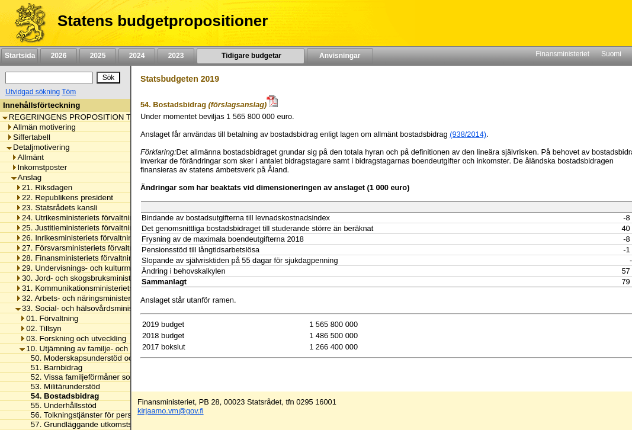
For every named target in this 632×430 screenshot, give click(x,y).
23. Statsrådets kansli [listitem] (56, 207)
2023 (176, 56)
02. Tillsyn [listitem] (40, 328)
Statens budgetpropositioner (162, 21)
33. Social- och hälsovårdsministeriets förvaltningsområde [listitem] (119, 308)
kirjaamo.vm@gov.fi (170, 410)
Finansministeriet (562, 54)
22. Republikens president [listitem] (64, 197)
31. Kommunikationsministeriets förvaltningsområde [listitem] (109, 288)
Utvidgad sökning (32, 92)
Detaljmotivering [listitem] (38, 147)
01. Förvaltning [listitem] (49, 318)
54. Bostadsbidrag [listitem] (62, 396)
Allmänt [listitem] (27, 157)
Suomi (611, 54)
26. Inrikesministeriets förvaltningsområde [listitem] (91, 237)
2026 (58, 56)
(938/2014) (468, 134)
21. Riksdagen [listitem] (43, 187)
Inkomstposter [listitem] (39, 167)
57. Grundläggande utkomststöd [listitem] (83, 424)
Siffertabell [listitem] (28, 137)
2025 (98, 56)
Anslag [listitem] (26, 177)
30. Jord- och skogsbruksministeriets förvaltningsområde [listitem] (117, 278)
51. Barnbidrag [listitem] (53, 367)
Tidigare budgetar (250, 56)
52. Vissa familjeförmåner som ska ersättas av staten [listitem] (120, 377)
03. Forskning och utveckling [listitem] (73, 338)
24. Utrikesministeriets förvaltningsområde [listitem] (92, 217)
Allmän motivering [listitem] (41, 127)
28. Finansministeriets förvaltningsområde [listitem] (91, 257)
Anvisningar (340, 56)
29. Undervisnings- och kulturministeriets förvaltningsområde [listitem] (124, 268)
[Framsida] (26, 23)
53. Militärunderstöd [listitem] (62, 386)
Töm (69, 92)
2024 (137, 56)
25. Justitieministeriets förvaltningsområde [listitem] (92, 227)
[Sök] (49, 78)
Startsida (19, 56)
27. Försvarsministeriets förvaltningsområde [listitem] (95, 247)
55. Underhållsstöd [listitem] (60, 405)
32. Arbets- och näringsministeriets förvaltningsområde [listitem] (114, 298)
